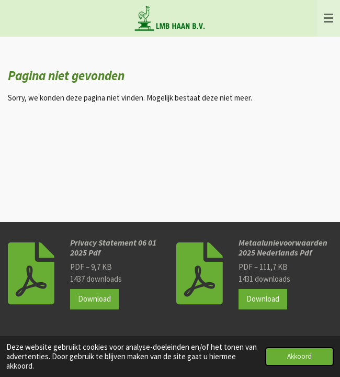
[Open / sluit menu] (328, 18)
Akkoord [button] (299, 356)
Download (94, 299)
